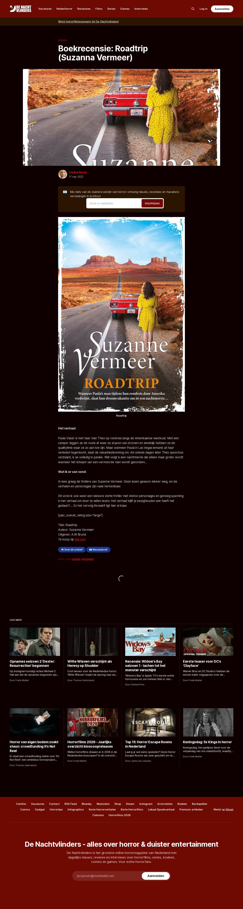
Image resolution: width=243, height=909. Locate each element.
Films (98, 8)
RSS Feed (70, 804)
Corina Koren (78, 172)
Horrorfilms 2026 (120, 815)
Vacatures (45, 8)
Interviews (141, 8)
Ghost (229, 809)
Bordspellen (199, 804)
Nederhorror (64, 8)
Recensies (84, 8)
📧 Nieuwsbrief (98, 549)
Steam (130, 804)
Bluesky (87, 804)
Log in (203, 8)
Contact (54, 804)
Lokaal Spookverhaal (161, 809)
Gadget (40, 809)
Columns (98, 815)
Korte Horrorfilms (132, 809)
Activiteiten (165, 804)
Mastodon (103, 804)
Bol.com (80, 539)
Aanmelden (222, 9)
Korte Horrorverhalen (102, 809)
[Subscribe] (156, 876)
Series (111, 8)
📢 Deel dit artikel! (72, 549)
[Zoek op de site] (193, 9)
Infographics (76, 809)
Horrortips (56, 809)
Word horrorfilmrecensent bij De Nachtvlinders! (88, 21)
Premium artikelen (191, 809)
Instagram (145, 804)
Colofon (21, 804)
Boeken (62, 40)
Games (124, 8)
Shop (117, 804)
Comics (25, 809)
